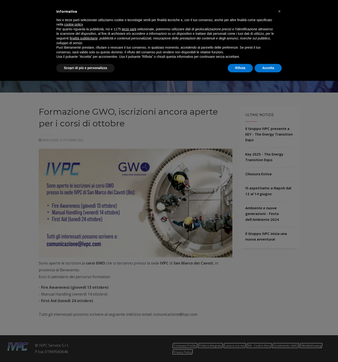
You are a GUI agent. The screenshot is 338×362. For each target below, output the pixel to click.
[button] (279, 292)
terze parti (129, 310)
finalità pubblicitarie (84, 319)
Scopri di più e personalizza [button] (85, 349)
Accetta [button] (268, 349)
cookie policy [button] (73, 306)
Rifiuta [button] (240, 349)
